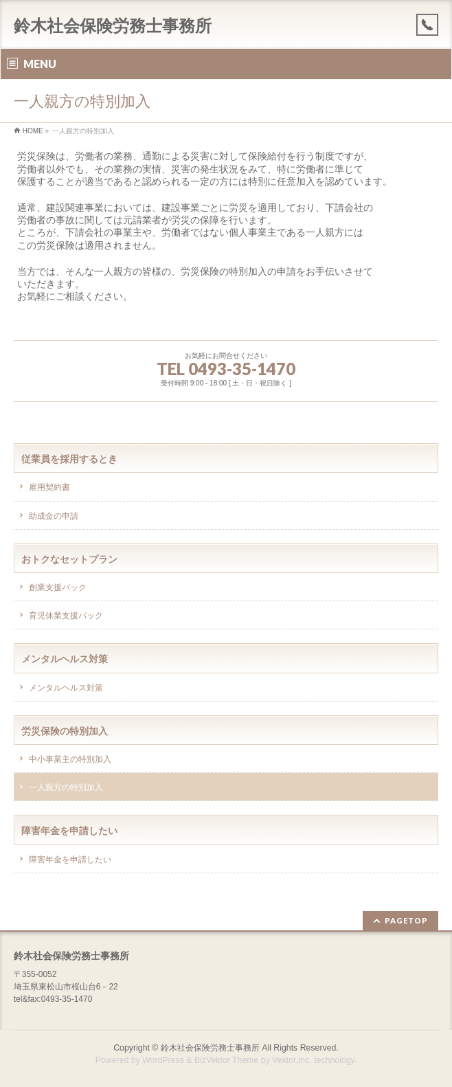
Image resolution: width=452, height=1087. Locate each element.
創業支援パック (58, 587)
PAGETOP (406, 920)
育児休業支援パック (66, 615)
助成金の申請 (53, 516)
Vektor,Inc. (292, 1060)
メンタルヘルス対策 (66, 688)
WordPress (163, 1060)
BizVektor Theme (226, 1060)
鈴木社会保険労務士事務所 (113, 25)
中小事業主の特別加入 (70, 759)
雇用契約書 (49, 487)
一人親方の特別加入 (66, 787)
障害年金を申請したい (70, 859)
